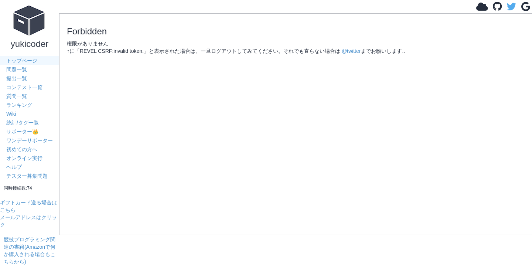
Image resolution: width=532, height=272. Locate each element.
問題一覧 (16, 69)
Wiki (11, 114)
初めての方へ (21, 149)
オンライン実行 (24, 158)
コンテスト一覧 (24, 87)
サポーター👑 (22, 132)
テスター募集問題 (27, 176)
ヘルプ (14, 167)
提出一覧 (16, 78)
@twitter (351, 51)
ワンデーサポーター (29, 140)
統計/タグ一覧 (22, 123)
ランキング (19, 105)
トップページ (21, 61)
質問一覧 (16, 96)
